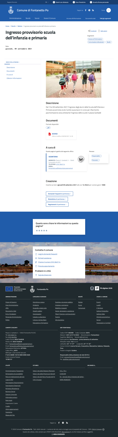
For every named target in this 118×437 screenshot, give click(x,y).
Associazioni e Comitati (104, 323)
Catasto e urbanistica (39, 317)
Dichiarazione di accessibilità (14, 374)
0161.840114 (12, 335)
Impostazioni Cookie (12, 403)
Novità (13, 26)
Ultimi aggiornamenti (12, 409)
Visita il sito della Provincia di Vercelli (44, 374)
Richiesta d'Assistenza (12, 388)
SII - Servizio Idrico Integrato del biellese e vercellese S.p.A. (78, 377)
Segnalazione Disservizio (13, 385)
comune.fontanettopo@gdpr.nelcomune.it (77, 357)
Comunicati (81, 308)
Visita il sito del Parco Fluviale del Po (44, 377)
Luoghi (99, 305)
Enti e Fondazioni (11, 314)
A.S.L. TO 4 (63, 371)
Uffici (7, 308)
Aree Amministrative (12, 305)
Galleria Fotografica (102, 311)
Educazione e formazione (40, 323)
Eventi (98, 302)
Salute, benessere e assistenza (64, 311)
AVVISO (55, 134)
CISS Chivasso (37, 380)
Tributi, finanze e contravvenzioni (65, 314)
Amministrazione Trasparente (14, 371)
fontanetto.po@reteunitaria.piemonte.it (61, 168)
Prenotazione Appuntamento (14, 383)
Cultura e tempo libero (39, 320)
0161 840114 (60, 164)
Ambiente (36, 305)
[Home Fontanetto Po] (27, 10)
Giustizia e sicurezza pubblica (64, 302)
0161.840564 (12, 337)
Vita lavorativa (59, 320)
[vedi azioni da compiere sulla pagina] (102, 30)
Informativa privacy (11, 397)
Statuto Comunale (11, 394)
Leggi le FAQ (9, 380)
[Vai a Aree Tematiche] (79, 2)
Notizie (20, 26)
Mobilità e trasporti (61, 308)
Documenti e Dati (11, 311)
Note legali (9, 400)
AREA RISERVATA (58, 434)
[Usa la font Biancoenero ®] (61, 2)
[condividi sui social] (92, 30)
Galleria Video (101, 314)
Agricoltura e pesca (38, 302)
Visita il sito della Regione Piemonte (44, 371)
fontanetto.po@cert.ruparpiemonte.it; (20, 344)
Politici (7, 320)
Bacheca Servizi (10, 391)
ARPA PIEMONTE (65, 380)
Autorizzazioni (37, 314)
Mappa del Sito (10, 415)
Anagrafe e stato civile (40, 308)
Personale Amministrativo (13, 317)
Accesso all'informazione (74, 18)
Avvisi (80, 305)
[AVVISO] (49, 134)
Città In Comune (97, 429)
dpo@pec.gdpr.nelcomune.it (71, 359)
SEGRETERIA (53, 156)
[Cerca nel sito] (108, 10)
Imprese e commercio (61, 305)
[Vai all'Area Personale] (99, 2)
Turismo (57, 317)
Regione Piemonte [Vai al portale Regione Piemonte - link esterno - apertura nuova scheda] (12, 2)
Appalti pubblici (37, 311)
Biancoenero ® (66, 432)
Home (7, 26)
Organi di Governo (11, 302)
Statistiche (9, 412)
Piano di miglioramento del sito (15, 377)
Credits (8, 406)
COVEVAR (63, 374)
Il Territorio (100, 308)
